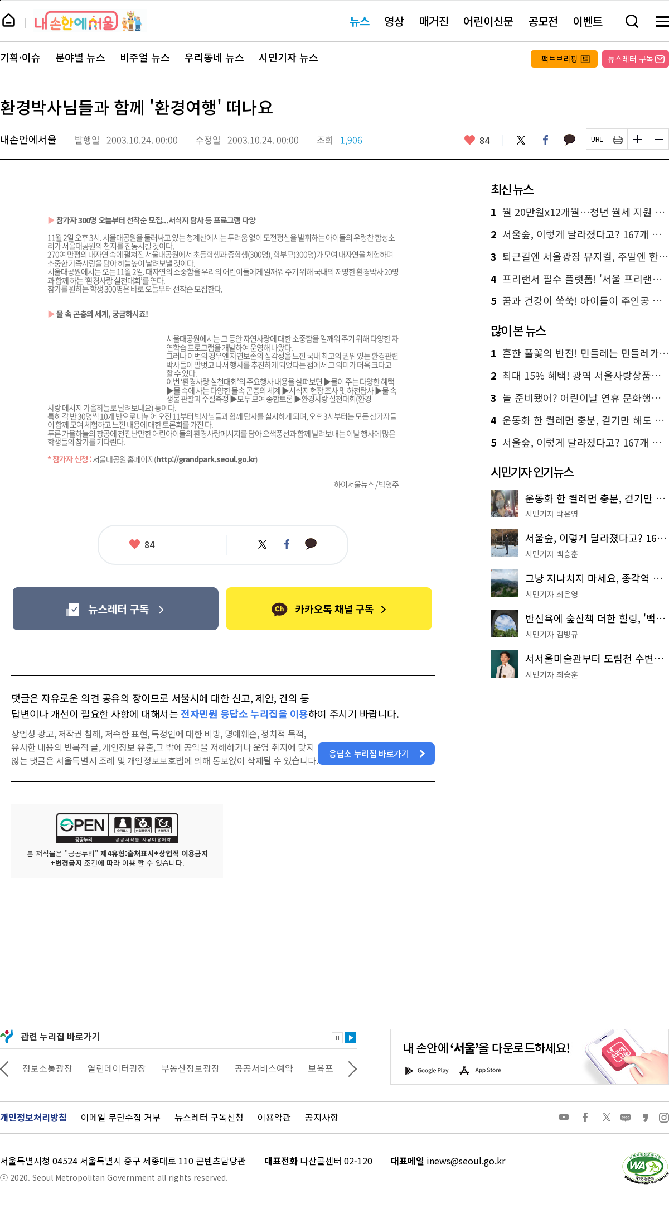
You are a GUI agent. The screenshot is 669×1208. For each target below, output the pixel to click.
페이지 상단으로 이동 (0, 0)
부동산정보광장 (258, 1068)
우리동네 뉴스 (214, 57)
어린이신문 (488, 21)
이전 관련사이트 (4, 1068)
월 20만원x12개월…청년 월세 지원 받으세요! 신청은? (580, 212)
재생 (350, 1037)
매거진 (434, 21)
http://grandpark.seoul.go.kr (205, 458)
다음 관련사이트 (352, 1068)
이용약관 (274, 1117)
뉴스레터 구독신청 (209, 1117)
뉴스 (360, 21)
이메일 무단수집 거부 (121, 1117)
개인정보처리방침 (33, 1117)
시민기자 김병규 (551, 634)
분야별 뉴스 (80, 57)
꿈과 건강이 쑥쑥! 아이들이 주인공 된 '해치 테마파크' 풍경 (580, 300)
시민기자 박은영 (551, 513)
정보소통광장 (115, 1068)
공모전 (543, 21)
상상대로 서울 (48, 1068)
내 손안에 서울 (90, 20)
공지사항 (321, 1117)
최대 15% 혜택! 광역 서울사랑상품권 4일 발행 (580, 375)
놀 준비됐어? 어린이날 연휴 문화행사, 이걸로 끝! (580, 398)
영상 (394, 21)
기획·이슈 (20, 57)
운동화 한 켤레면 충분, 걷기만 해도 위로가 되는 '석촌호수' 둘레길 (580, 420)
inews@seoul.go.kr (465, 1160)
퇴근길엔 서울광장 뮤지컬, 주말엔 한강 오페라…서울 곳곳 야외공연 (580, 256)
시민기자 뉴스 (288, 57)
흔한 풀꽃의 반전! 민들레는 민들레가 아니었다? (580, 353)
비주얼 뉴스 (145, 57)
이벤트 (588, 21)
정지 (337, 1037)
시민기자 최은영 (551, 594)
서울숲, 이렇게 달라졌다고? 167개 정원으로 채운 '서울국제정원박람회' (580, 234)
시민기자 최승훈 (551, 674)
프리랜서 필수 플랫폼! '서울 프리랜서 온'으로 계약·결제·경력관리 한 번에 (580, 279)
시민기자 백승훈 (551, 553)
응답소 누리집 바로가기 (369, 753)
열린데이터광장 (184, 1068)
